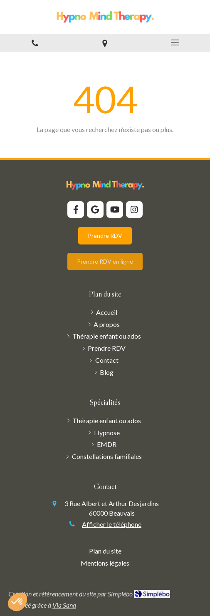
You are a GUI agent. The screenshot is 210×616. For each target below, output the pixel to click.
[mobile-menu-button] (175, 42)
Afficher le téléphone (111, 524)
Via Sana (64, 605)
